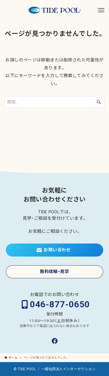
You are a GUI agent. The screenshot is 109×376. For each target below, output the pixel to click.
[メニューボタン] (101, 10)
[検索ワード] (54, 102)
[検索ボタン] (99, 102)
